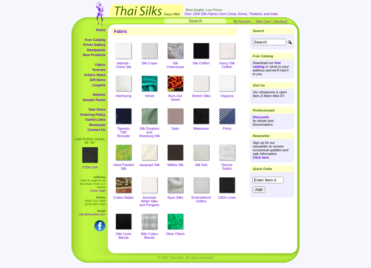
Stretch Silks (201, 96)
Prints (227, 128)
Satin (175, 128)
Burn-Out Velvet (175, 97)
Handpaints (96, 50)
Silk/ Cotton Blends (149, 235)
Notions (99, 94)
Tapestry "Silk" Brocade (123, 132)
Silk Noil (201, 165)
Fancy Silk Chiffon (227, 65)
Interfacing (123, 96)
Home (100, 30)
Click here (261, 157)
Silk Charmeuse (175, 65)
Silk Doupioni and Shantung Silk (149, 132)
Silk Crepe (149, 63)
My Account (242, 21)
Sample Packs (94, 100)
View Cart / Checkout (271, 21)
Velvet (149, 96)
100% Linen (227, 197)
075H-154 (90, 167)
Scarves (98, 69)
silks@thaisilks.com (92, 214)
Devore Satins (227, 166)
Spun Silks (175, 197)
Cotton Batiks (123, 197)
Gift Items (97, 80)
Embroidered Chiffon (201, 199)
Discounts (261, 117)
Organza (227, 96)
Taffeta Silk (175, 165)
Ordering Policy (92, 114)
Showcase (97, 125)
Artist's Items (94, 75)
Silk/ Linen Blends (124, 235)
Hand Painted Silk (123, 166)
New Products (94, 55)
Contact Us (96, 130)
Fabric (100, 65)
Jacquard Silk (149, 165)
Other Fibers (175, 234)
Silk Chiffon (201, 63)
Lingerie (98, 85)
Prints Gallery (94, 45)
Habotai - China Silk (123, 65)
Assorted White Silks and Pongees (149, 201)
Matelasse (201, 128)
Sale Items (97, 109)
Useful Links (95, 119)
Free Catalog (95, 40)
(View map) (97, 190)
